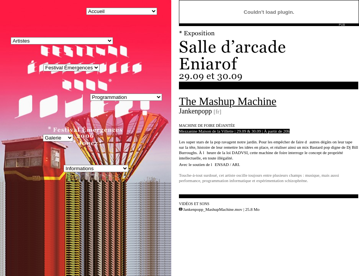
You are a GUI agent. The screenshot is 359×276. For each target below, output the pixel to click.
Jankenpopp (195, 111)
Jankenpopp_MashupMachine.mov (210, 209)
